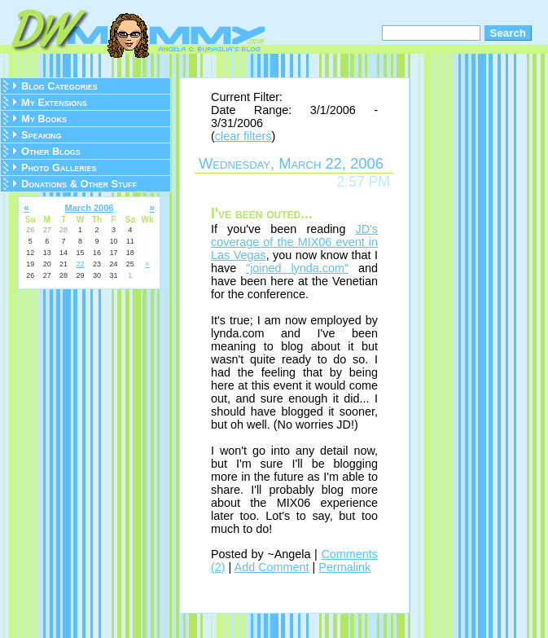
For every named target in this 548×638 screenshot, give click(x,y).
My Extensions (54, 102)
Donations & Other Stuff (79, 184)
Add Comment (272, 567)
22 (81, 264)
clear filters (243, 136)
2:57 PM (363, 182)
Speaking (41, 135)
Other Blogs (51, 151)
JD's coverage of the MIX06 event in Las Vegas (294, 242)
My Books (44, 118)
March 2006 (89, 208)
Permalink (344, 567)
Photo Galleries (58, 167)
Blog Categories (59, 86)
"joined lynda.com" (297, 268)
